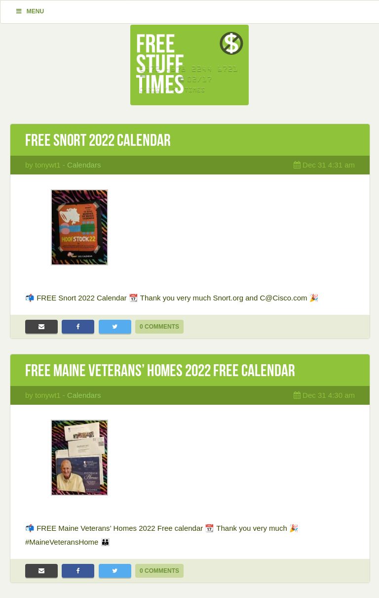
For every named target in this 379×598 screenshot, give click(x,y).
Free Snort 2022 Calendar (98, 140)
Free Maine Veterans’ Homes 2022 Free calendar (160, 370)
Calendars (84, 165)
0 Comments (159, 326)
